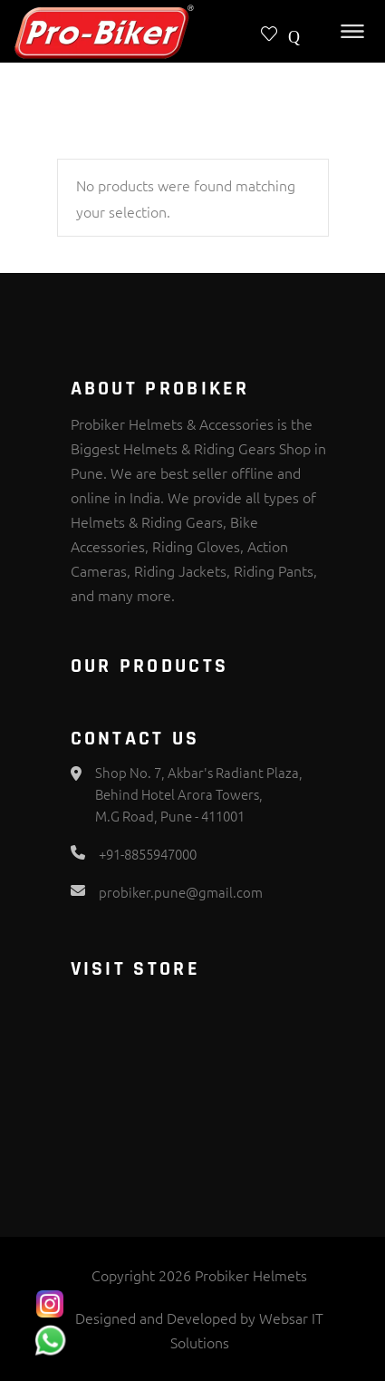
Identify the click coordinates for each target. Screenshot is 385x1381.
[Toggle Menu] (352, 31)
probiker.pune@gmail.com (181, 891)
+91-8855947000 (148, 853)
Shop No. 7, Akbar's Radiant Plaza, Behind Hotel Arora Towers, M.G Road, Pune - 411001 (199, 794)
